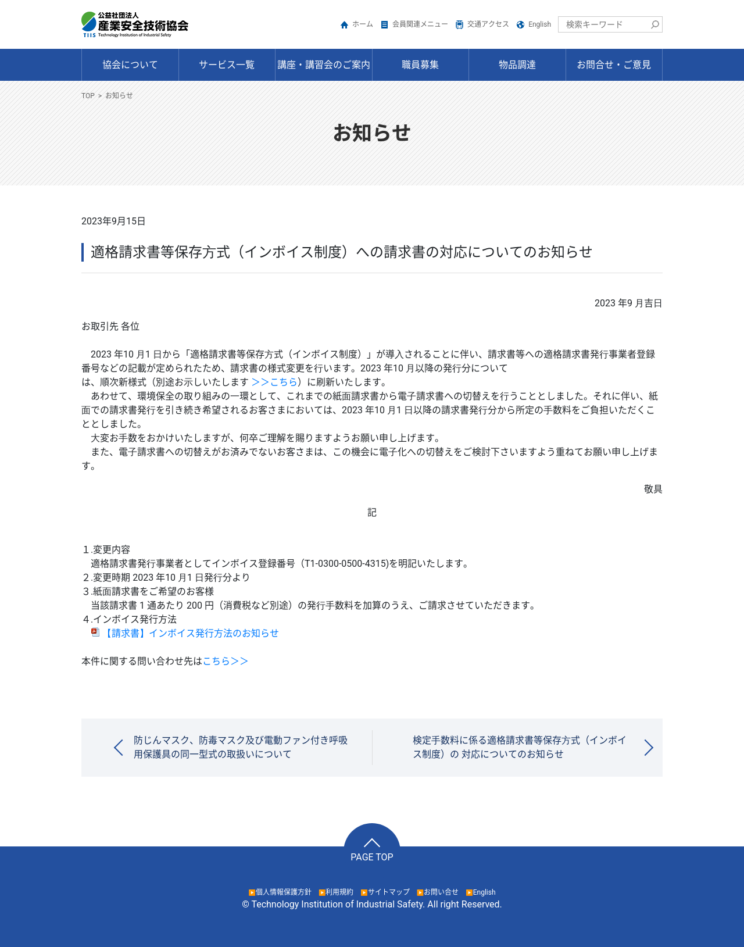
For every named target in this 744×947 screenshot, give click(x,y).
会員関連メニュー (420, 24)
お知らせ (119, 96)
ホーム (362, 24)
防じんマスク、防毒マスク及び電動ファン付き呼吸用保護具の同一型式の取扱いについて (241, 747)
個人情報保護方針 (284, 892)
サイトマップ (389, 892)
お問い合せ (441, 892)
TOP (88, 96)
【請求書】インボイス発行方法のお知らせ (185, 633)
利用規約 (339, 892)
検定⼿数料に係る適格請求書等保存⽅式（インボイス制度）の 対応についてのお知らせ (520, 747)
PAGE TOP (371, 857)
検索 (654, 24)
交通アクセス (488, 24)
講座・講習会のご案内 (323, 64)
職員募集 (420, 64)
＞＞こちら (274, 382)
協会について (130, 64)
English (539, 24)
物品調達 (517, 64)
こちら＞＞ (225, 661)
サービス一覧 (227, 64)
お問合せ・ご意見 (614, 64)
